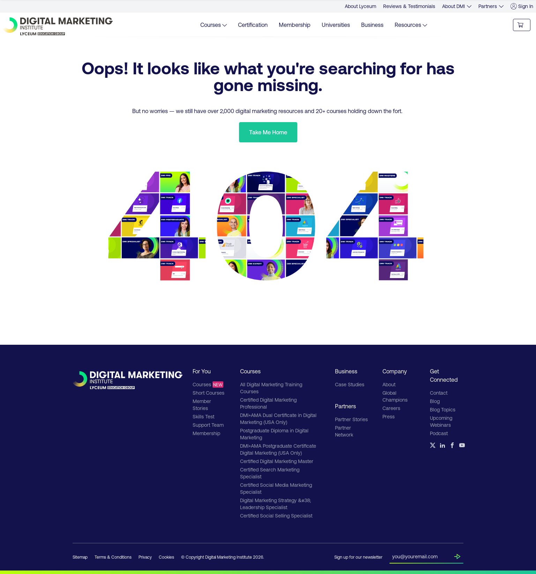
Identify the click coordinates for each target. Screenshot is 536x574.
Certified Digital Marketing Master (276, 461)
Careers (391, 408)
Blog (435, 401)
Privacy (145, 556)
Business (372, 24)
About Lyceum (360, 6)
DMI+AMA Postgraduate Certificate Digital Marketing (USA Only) (278, 449)
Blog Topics (442, 409)
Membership (295, 24)
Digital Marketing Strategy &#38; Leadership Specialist (275, 503)
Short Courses (208, 393)
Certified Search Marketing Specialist (269, 473)
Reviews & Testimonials (409, 6)
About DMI (453, 6)
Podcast (439, 433)
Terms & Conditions (113, 556)
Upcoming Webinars (441, 421)
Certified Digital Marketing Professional (268, 403)
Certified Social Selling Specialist (276, 516)
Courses (208, 384)
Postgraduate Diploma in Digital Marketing (274, 433)
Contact (438, 393)
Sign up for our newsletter (358, 556)
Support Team (208, 425)
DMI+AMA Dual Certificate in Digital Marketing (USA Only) (278, 418)
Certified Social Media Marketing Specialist (276, 488)
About (388, 384)
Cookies (166, 556)
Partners (487, 6)
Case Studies (349, 384)
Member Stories (202, 404)
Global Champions (395, 396)
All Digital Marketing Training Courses (271, 387)
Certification (253, 24)
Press (388, 416)
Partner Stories (351, 419)
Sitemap (80, 556)
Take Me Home (268, 132)
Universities (336, 24)
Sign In (522, 6)
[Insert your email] (423, 555)
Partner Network (344, 431)
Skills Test (203, 416)
